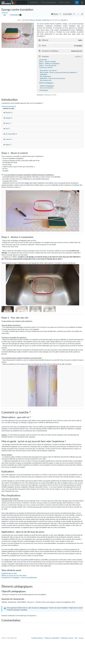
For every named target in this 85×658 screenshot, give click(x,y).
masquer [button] (77, 56)
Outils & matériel (64, 2)
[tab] (8, 108)
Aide (76, 638)
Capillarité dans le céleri (9, 573)
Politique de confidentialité (51, 638)
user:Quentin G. (31, 615)
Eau (7, 128)
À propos (81, 638)
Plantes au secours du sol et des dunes (14, 575)
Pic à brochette (10, 134)
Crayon (8, 139)
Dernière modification (43, 20)
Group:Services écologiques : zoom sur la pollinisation (19, 577)
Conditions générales (37, 638)
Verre (7, 123)
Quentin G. (64, 20)
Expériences (34, 2)
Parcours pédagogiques (48, 2)
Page (4, 15)
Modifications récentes (67, 638)
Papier (8, 144)
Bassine (8, 112)
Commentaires (14, 15)
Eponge (8, 118)
